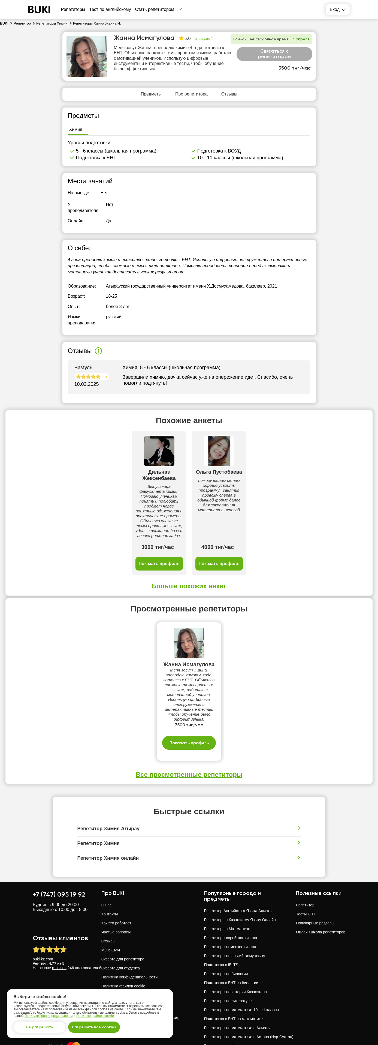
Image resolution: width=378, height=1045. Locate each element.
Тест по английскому (110, 9)
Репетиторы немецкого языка (230, 906)
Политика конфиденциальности (129, 936)
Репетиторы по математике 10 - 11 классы (241, 969)
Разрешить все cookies (94, 1027)
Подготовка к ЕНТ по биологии (231, 942)
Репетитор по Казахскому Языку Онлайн (240, 879)
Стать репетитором (154, 9)
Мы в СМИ (110, 909)
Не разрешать (39, 1027)
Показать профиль (105, 523)
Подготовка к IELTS (221, 924)
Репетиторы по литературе (228, 960)
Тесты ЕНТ (305, 873)
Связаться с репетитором (274, 53)
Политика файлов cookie (123, 945)
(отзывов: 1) (203, 38)
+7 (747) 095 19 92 (59, 854)
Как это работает (116, 882)
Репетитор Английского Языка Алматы (238, 870)
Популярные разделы (315, 882)
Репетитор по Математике (227, 888)
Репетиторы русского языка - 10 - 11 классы (243, 1023)
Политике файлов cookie (95, 1016)
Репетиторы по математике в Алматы (237, 987)
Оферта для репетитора (122, 918)
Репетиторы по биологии (226, 933)
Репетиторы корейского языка (230, 897)
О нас (106, 864)
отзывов (59, 927)
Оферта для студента (120, 927)
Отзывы (108, 900)
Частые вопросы (116, 891)
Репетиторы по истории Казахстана (235, 951)
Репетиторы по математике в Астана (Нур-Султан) (249, 996)
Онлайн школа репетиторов (320, 891)
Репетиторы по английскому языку (234, 915)
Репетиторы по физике (224, 1005)
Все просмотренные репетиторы (189, 734)
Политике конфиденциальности (49, 1016)
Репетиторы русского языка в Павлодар (239, 1032)
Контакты (109, 873)
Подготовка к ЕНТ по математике (233, 978)
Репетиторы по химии (223, 1014)
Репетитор (305, 864)
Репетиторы (73, 9)
